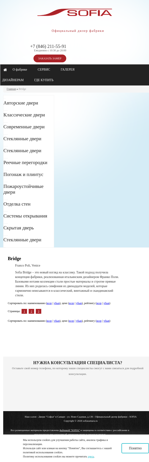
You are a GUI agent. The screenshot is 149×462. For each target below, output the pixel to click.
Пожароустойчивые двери (23, 189)
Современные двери (24, 126)
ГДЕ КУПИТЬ (43, 80)
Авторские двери (20, 103)
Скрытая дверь (18, 228)
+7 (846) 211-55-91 (48, 46)
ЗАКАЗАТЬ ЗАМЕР (49, 58)
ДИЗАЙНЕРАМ (13, 80)
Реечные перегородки (25, 162)
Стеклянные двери (22, 138)
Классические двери (24, 115)
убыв (57, 303)
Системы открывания (25, 216)
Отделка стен (16, 204)
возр (49, 303)
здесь (91, 456)
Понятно (135, 448)
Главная (11, 89)
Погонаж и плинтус (23, 174)
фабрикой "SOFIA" (70, 430)
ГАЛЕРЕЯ (67, 69)
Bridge (22, 89)
